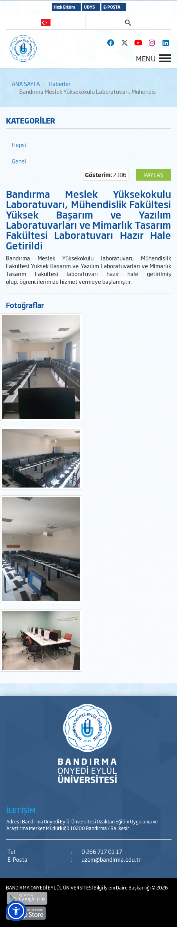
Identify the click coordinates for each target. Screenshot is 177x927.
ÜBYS (89, 7)
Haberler (59, 83)
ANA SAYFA (26, 83)
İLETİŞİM (20, 810)
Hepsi (19, 144)
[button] (16, 911)
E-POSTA (111, 7)
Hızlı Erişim (64, 7)
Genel (19, 161)
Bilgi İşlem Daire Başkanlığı (123, 887)
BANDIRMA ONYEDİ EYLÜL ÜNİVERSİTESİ (50, 887)
